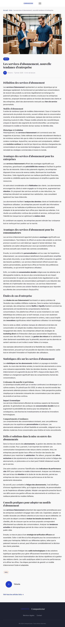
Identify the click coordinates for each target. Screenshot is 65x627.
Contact (39, 615)
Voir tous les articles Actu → (13, 594)
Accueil (5, 10)
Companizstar (32, 608)
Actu (10, 10)
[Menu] (40, 3)
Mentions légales (28, 615)
